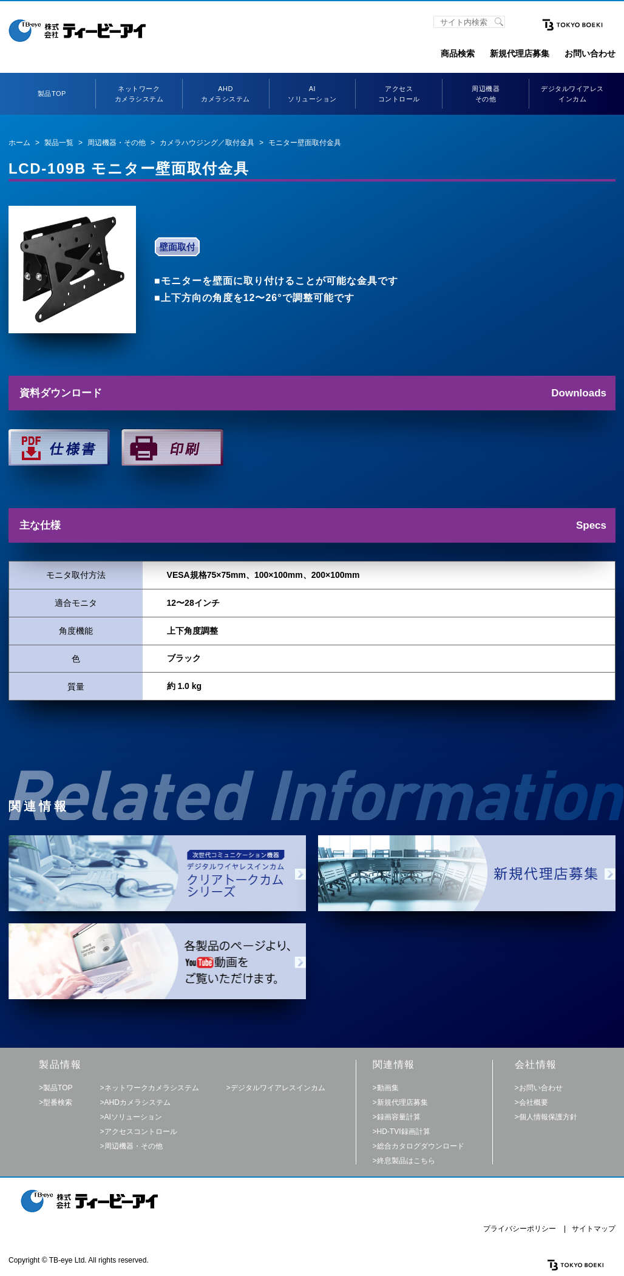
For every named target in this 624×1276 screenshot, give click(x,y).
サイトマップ (594, 1228)
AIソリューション (133, 1117)
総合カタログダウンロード (420, 1146)
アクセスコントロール (140, 1131)
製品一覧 (58, 142)
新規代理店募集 (519, 53)
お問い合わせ (590, 53)
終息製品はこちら (406, 1160)
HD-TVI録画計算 (403, 1131)
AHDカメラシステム (137, 1102)
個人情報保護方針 (548, 1117)
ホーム (19, 142)
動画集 (388, 1088)
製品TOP (52, 93)
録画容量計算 (399, 1117)
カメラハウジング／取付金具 (207, 142)
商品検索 (458, 53)
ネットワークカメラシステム (151, 1088)
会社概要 (533, 1102)
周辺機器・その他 (116, 142)
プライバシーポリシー (519, 1228)
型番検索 (57, 1102)
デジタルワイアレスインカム (278, 1088)
